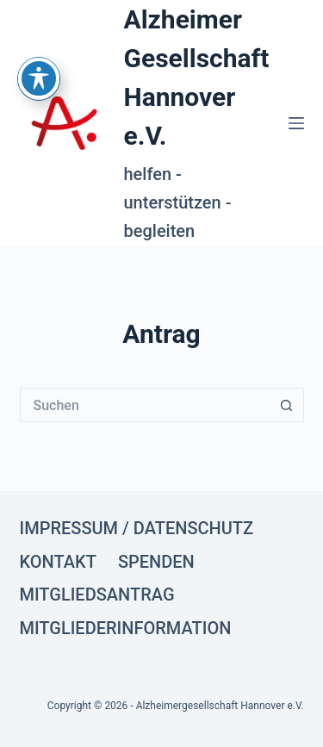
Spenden (156, 561)
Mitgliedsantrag (97, 594)
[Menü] (296, 123)
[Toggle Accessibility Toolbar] (38, 58)
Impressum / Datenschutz (137, 528)
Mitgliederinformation (126, 628)
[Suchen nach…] (145, 405)
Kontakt (58, 561)
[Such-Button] (287, 405)
